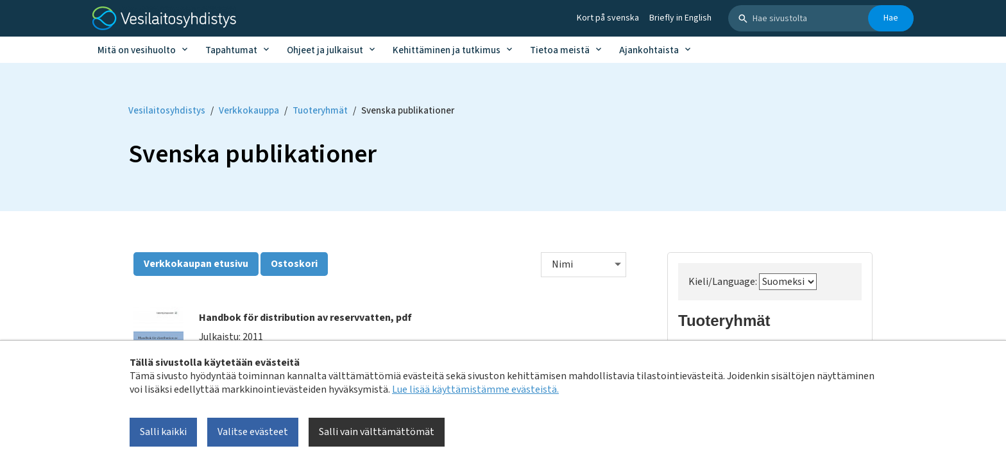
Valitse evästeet (252, 432)
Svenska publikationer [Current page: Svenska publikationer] (407, 110)
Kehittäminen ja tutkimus (446, 50)
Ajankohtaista (649, 50)
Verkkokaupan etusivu (196, 264)
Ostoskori (294, 264)
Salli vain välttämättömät (376, 432)
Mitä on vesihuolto (137, 50)
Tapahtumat (231, 50)
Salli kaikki (163, 432)
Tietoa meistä (560, 50)
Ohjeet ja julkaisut (325, 50)
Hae (890, 18)
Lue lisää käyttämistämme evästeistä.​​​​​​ (475, 389)
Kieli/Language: (752, 281)
